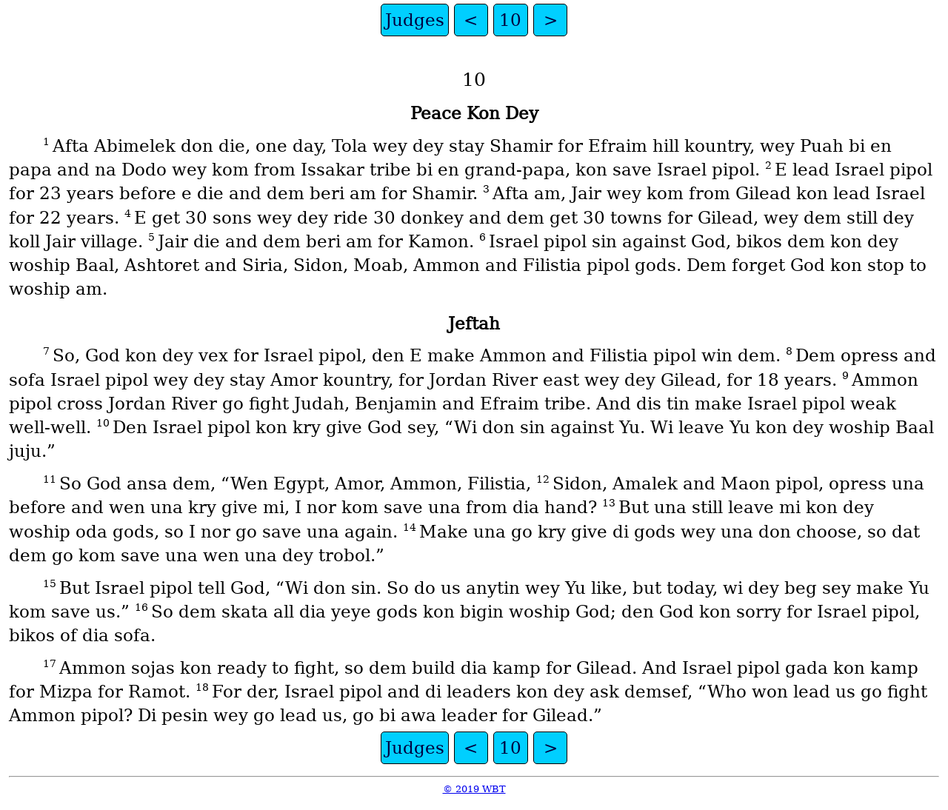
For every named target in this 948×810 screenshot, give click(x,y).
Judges (414, 20)
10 (510, 20)
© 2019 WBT (474, 788)
